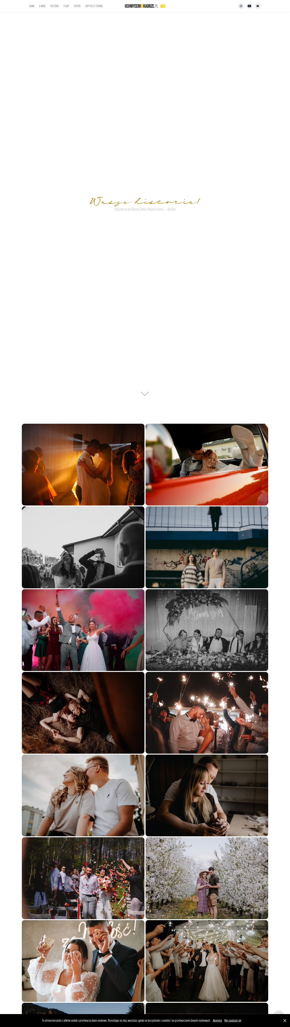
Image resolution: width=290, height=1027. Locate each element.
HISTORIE (54, 6)
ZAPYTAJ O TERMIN (94, 6)
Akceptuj (217, 1020)
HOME (32, 6)
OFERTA (77, 6)
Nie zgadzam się (232, 1020)
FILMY (66, 6)
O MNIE (42, 6)
